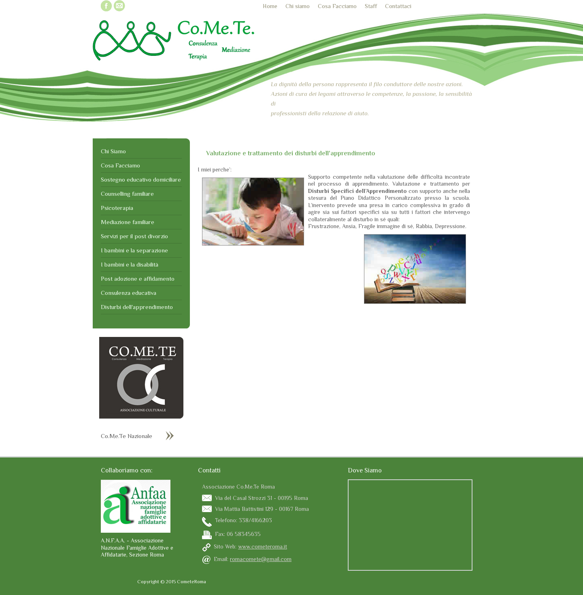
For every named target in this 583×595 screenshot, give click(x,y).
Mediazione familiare (127, 221)
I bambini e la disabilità (129, 264)
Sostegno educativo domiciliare (141, 179)
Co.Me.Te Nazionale (126, 435)
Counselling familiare (127, 193)
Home (270, 6)
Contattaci (398, 6)
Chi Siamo (113, 151)
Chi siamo (297, 6)
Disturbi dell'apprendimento (137, 306)
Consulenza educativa (128, 292)
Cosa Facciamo (337, 6)
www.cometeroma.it (262, 546)
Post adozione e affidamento (137, 278)
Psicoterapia (117, 207)
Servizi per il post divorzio (134, 236)
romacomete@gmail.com (261, 559)
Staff (371, 6)
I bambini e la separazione (134, 250)
